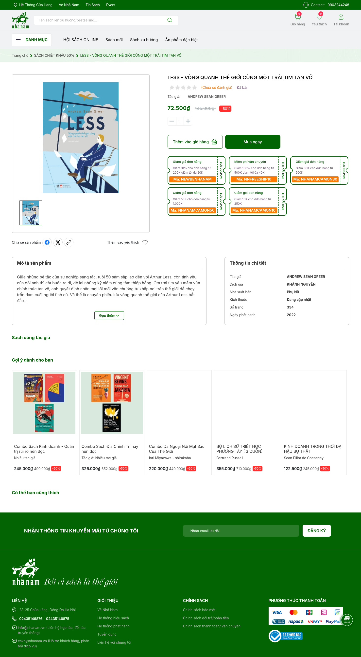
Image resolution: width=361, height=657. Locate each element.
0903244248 (338, 5)
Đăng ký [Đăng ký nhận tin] (317, 530)
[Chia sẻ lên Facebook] (47, 242)
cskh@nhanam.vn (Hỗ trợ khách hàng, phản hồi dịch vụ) (53, 623)
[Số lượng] (180, 121)
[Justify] (170, 20)
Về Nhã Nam (69, 5)
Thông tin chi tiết (248, 263)
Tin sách (93, 5)
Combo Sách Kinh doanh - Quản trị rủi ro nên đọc (44, 449)
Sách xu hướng (144, 39)
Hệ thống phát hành (113, 606)
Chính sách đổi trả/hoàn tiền (206, 598)
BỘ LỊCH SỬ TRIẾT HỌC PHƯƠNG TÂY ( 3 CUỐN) (239, 449)
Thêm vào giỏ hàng (195, 142)
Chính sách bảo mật (199, 589)
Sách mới (114, 39)
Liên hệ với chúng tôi (114, 622)
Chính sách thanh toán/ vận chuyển (212, 606)
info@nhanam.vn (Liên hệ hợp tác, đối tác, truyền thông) (52, 610)
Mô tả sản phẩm (34, 263)
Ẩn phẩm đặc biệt (181, 39)
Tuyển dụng (107, 614)
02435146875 (57, 598)
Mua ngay (252, 141)
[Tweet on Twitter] (58, 242)
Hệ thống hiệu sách (113, 598)
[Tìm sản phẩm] (106, 20)
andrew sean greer (207, 96)
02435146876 (31, 598)
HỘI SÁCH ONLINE (80, 39)
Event (110, 5)
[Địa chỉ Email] (241, 531)
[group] (80, 137)
